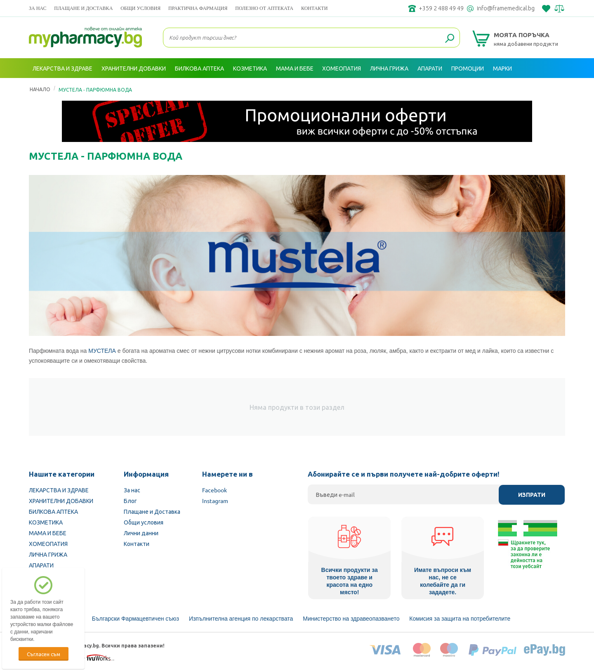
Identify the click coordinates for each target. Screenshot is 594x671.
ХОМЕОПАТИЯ (48, 543)
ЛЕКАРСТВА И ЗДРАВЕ (59, 490)
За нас (37, 8)
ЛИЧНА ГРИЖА (48, 554)
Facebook (214, 490)
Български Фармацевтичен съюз (135, 618)
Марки (502, 68)
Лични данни (141, 532)
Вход (549, 88)
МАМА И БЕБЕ (47, 532)
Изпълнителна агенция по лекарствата (241, 618)
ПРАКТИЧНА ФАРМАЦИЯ (197, 8)
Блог (130, 500)
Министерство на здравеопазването (351, 618)
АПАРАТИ (41, 565)
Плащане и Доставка (83, 8)
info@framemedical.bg (506, 8)
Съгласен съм (43, 653)
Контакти (314, 8)
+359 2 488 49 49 (441, 8)
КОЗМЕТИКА (46, 522)
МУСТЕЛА (102, 350)
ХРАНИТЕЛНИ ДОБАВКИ (61, 500)
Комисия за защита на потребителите (459, 618)
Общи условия (140, 8)
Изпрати (531, 494)
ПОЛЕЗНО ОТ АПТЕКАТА (264, 8)
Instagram (215, 500)
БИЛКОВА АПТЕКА (53, 511)
